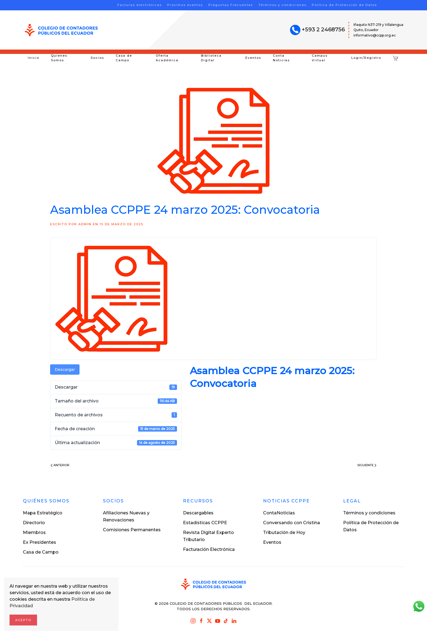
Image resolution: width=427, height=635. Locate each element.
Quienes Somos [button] (59, 58)
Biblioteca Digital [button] (211, 58)
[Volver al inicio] (61, 30)
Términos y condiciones (282, 5)
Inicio (33, 58)
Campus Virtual (320, 58)
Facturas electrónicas (139, 5)
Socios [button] (97, 58)
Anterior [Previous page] (60, 465)
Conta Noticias (281, 58)
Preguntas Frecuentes (230, 5)
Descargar (65, 369)
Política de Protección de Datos (344, 5)
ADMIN (84, 224)
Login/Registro (366, 58)
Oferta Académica (167, 58)
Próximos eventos (185, 5)
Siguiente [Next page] (366, 465)
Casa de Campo (124, 58)
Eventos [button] (253, 58)
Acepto (23, 620)
